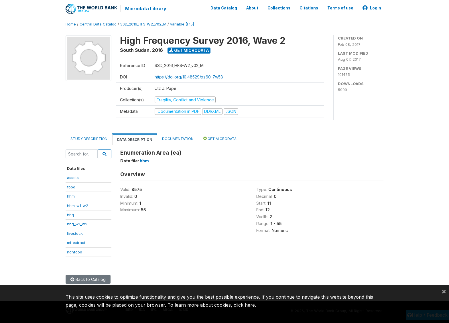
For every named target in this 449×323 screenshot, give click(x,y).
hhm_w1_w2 (77, 205)
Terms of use (340, 8)
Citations (309, 8)
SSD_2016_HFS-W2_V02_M (143, 24)
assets (73, 177)
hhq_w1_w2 (77, 224)
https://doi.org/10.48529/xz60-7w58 (189, 76)
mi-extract (76, 242)
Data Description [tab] (134, 139)
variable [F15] (182, 24)
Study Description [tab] (88, 139)
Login (372, 8)
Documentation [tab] (178, 139)
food (71, 187)
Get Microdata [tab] (220, 138)
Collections (278, 8)
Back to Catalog (88, 279)
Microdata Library (145, 8)
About (252, 8)
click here (244, 305)
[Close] (444, 291)
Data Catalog (223, 8)
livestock (75, 233)
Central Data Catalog (98, 24)
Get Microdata (189, 50)
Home (71, 24)
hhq (70, 214)
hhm (71, 196)
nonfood (74, 252)
